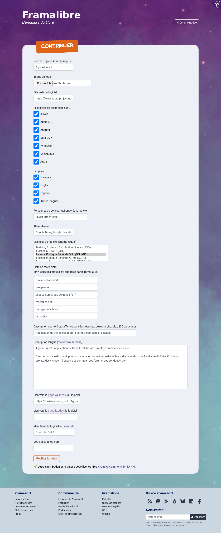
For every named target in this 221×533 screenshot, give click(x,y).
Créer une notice (187, 22)
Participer (63, 503)
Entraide (106, 499)
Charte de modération (70, 513)
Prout (18, 513)
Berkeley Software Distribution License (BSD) (71, 247)
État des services (24, 510)
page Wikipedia (57, 395)
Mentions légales (111, 506)
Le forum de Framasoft (70, 499)
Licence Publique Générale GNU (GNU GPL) (71, 254)
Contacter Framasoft (26, 506)
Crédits (106, 513)
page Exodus (56, 410)
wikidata (69, 426)
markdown (64, 342)
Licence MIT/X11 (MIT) (71, 251)
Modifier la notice (46, 458)
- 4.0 (116, 466)
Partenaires (64, 510)
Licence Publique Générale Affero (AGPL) (71, 258)
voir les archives (176, 525)
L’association (22, 499)
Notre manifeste (23, 503)
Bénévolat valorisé (68, 506)
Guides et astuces (111, 503)
